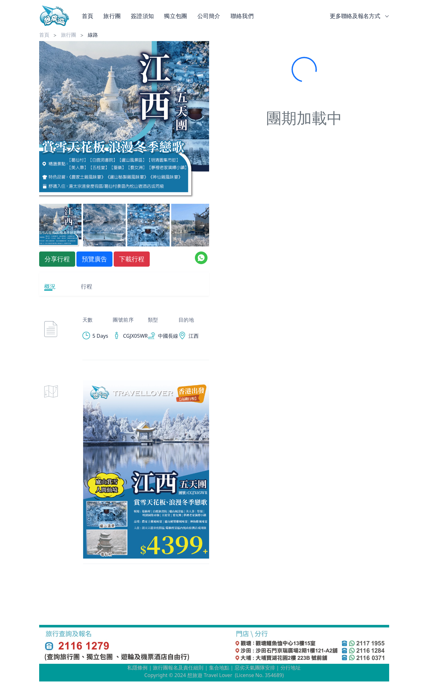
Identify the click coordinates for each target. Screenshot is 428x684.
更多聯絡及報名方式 (358, 16)
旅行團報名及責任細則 (178, 667)
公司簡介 (208, 16)
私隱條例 (137, 667)
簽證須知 (142, 16)
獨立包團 (175, 16)
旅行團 (112, 16)
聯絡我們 (242, 16)
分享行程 (57, 259)
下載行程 (131, 259)
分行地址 (290, 667)
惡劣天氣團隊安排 (255, 667)
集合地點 (219, 667)
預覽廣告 (94, 259)
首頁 (87, 16)
